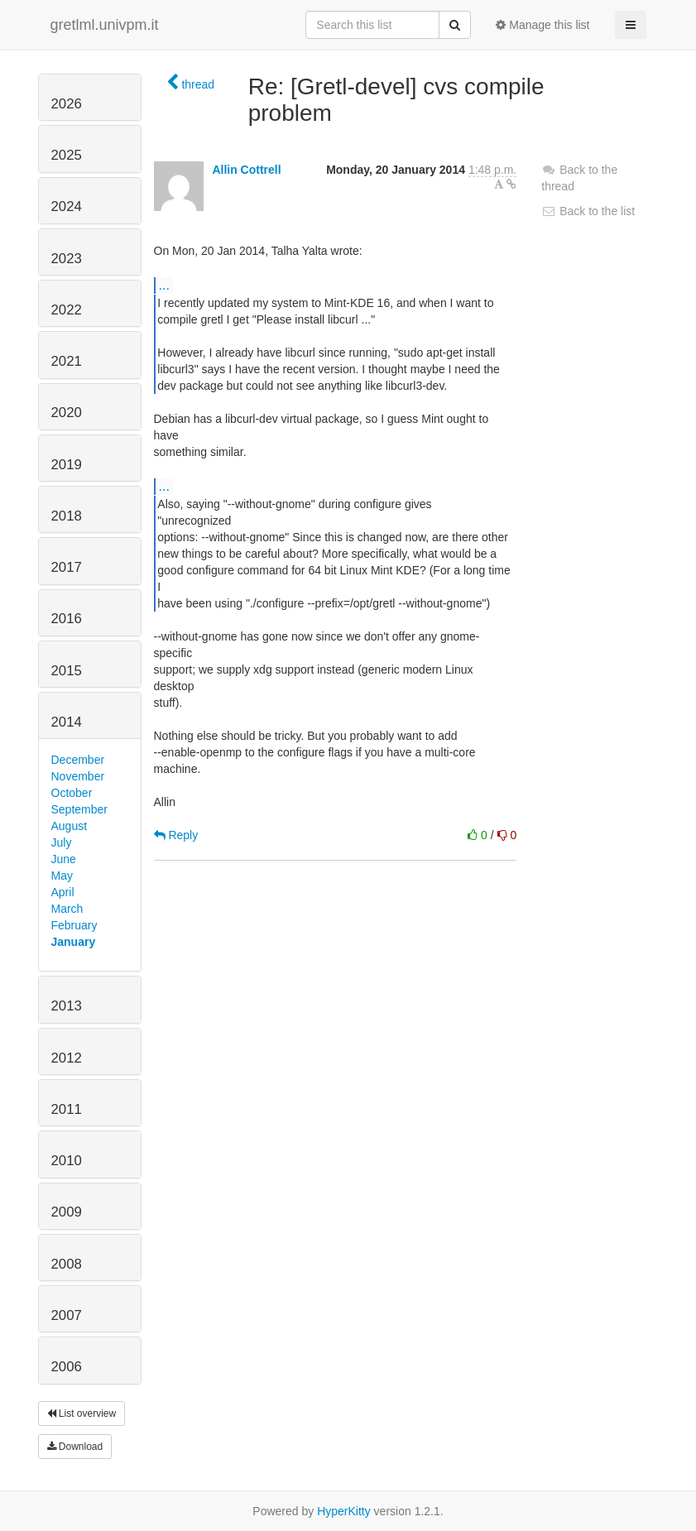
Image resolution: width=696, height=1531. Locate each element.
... (164, 284)
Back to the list (588, 211)
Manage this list (542, 24)
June (63, 859)
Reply (176, 835)
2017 (66, 567)
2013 (66, 1006)
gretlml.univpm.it (104, 25)
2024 (66, 206)
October (72, 792)
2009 (66, 1212)
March (67, 908)
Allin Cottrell (246, 169)
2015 (66, 671)
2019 (66, 465)
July (61, 842)
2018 (66, 516)
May (62, 875)
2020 (66, 412)
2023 (66, 258)
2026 (66, 104)
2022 (66, 310)
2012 (66, 1058)
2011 (66, 1109)
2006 (66, 1367)
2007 (66, 1315)
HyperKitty (344, 1511)
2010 (66, 1161)
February (74, 925)
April (62, 892)
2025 (66, 155)
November (78, 776)
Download (75, 1446)
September (79, 809)
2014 (66, 722)
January (73, 941)
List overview (82, 1413)
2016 (66, 618)
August (69, 826)
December (78, 759)
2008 (66, 1264)
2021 (66, 361)
